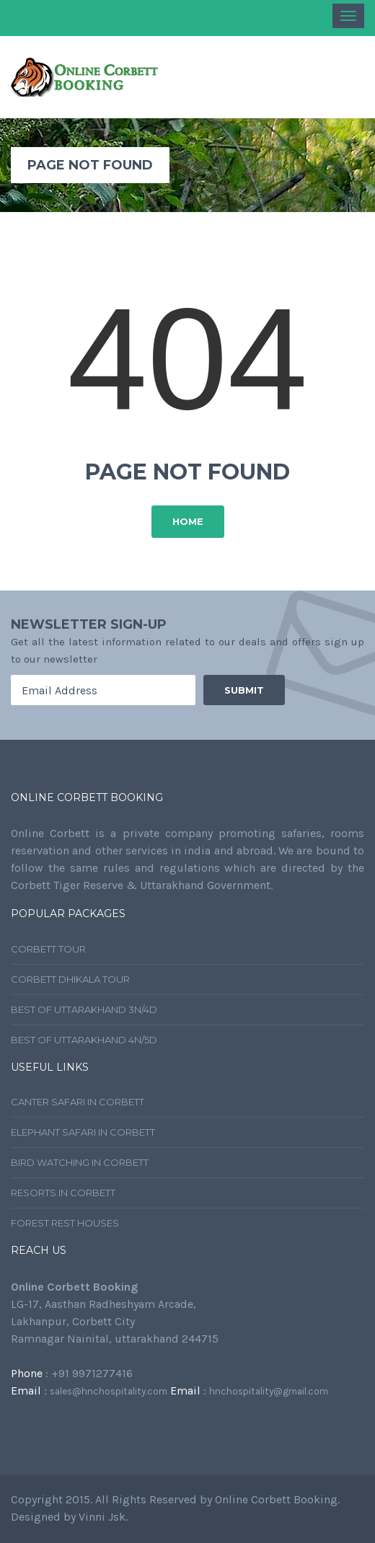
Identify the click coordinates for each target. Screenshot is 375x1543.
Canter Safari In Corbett (77, 1101)
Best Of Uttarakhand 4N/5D (84, 1039)
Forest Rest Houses (65, 1223)
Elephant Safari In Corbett (83, 1132)
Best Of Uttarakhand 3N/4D (84, 1009)
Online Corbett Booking (276, 1499)
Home (187, 521)
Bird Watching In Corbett (80, 1162)
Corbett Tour (48, 949)
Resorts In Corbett (63, 1192)
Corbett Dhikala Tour (70, 979)
